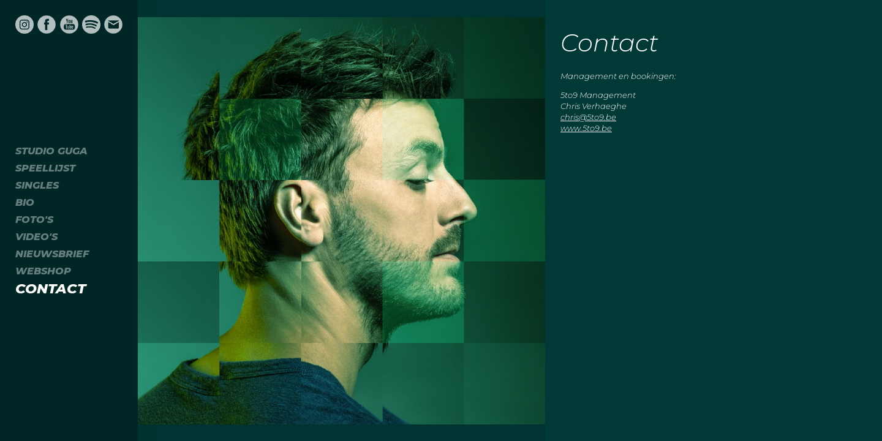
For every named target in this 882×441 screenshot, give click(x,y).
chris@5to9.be (588, 117)
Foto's (34, 219)
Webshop (43, 271)
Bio (24, 202)
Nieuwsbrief (52, 254)
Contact (50, 288)
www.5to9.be (586, 128)
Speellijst (45, 168)
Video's (36, 237)
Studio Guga (51, 151)
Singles (37, 185)
